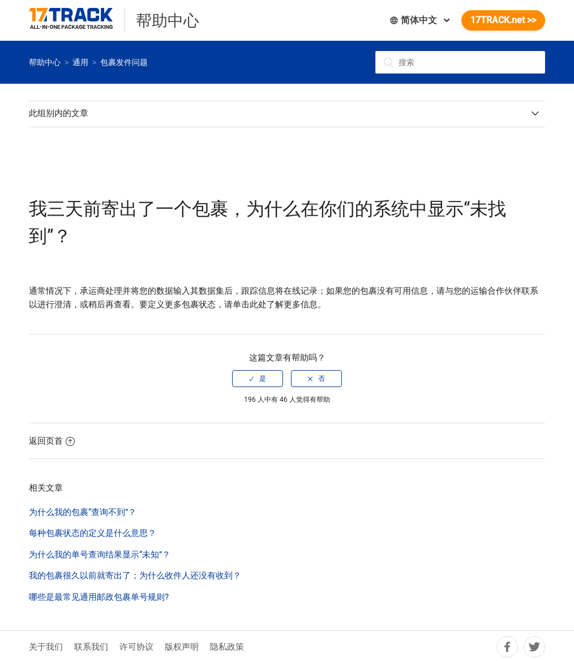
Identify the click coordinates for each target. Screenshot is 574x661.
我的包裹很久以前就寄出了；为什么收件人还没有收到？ (135, 575)
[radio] (257, 378)
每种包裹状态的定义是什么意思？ (92, 533)
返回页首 (52, 441)
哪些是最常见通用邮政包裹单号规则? (99, 597)
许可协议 (136, 647)
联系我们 (91, 647)
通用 (80, 62)
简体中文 (414, 20)
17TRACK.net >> (503, 20)
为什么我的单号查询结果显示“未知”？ (99, 555)
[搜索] (460, 62)
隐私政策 (227, 647)
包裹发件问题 (124, 62)
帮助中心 (45, 62)
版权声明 (182, 647)
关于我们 (46, 647)
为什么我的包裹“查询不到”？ (82, 512)
